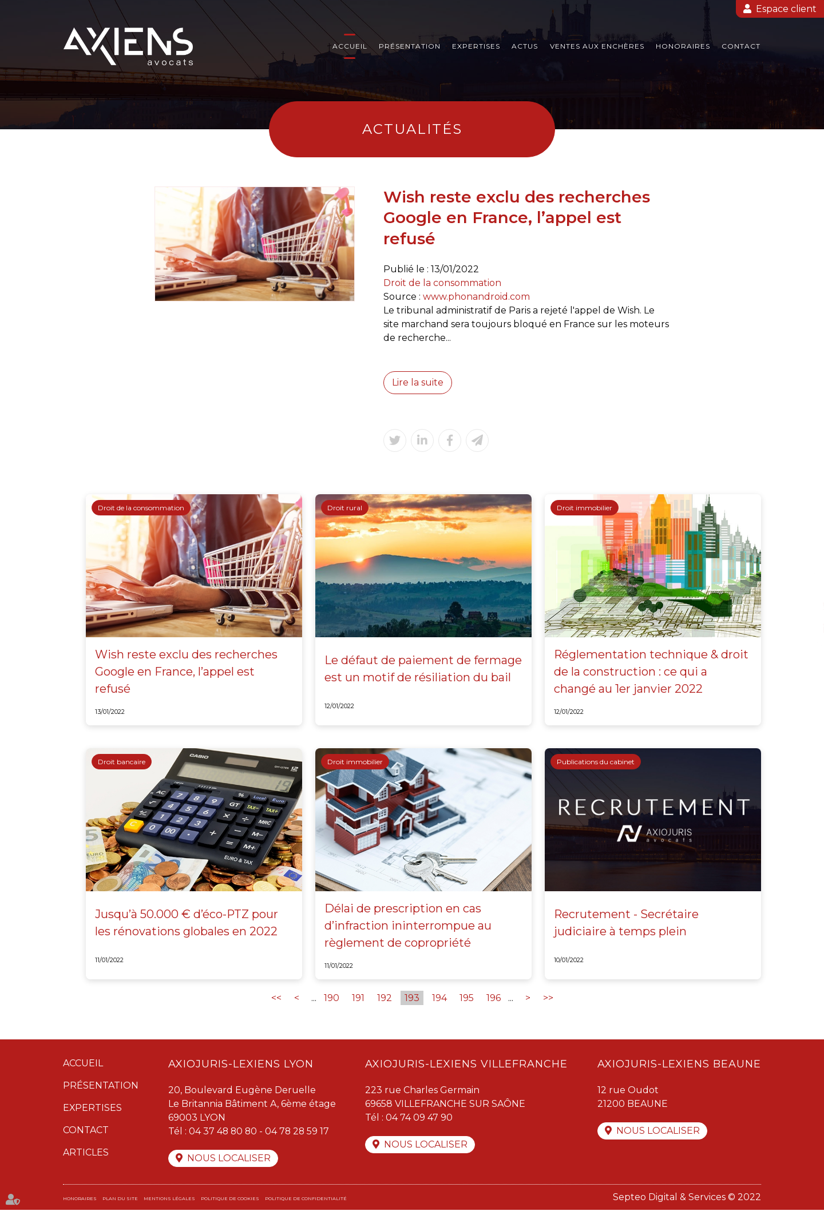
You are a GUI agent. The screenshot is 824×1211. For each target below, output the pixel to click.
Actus (525, 46)
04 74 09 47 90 (419, 1118)
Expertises (476, 46)
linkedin (801, 629)
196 (493, 998)
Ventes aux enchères (597, 46)
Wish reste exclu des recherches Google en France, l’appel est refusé (186, 672)
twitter (801, 606)
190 (331, 998)
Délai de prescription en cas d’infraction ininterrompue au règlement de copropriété (408, 927)
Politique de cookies (230, 1199)
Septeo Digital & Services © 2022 (687, 1198)
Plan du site (120, 1199)
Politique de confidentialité (306, 1199)
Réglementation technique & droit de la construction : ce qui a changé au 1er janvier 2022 (651, 672)
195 (466, 998)
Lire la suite (417, 382)
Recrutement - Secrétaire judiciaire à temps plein (626, 923)
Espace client (786, 8)
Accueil (349, 46)
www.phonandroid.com (476, 296)
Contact (741, 46)
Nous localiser (229, 1159)
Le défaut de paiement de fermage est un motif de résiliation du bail (423, 669)
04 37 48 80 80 (224, 1131)
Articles (86, 1153)
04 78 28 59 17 (299, 1131)
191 (358, 998)
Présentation (410, 46)
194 (439, 998)
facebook (801, 583)
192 (384, 998)
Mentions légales (169, 1199)
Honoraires (683, 46)
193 (412, 998)
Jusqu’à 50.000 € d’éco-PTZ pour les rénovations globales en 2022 (187, 923)
